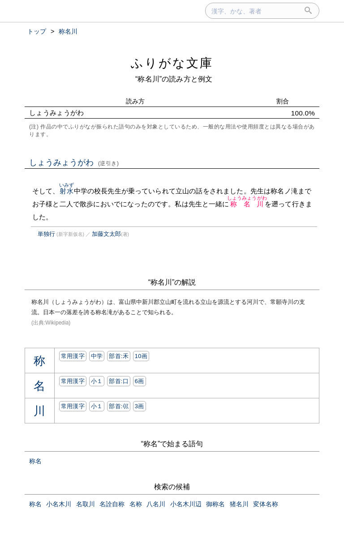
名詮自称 (112, 504)
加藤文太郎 (106, 234)
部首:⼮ (119, 406)
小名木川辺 (186, 504)
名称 (135, 504)
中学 (97, 356)
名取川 (85, 504)
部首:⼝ (119, 381)
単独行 (46, 234)
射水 (66, 191)
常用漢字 (73, 356)
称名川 (247, 204)
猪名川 (239, 504)
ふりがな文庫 (172, 63)
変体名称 (265, 504)
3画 (139, 406)
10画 (141, 356)
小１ (97, 381)
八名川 (155, 504)
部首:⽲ (119, 356)
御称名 (215, 504)
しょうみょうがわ (74, 162)
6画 (139, 381)
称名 (35, 461)
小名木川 (58, 504)
